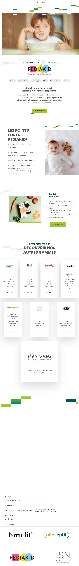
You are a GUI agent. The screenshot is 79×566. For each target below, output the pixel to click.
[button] (16, 3)
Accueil (33, 60)
